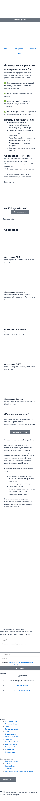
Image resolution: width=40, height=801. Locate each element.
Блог (20, 54)
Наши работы (19, 49)
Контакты (33, 49)
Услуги (5, 49)
